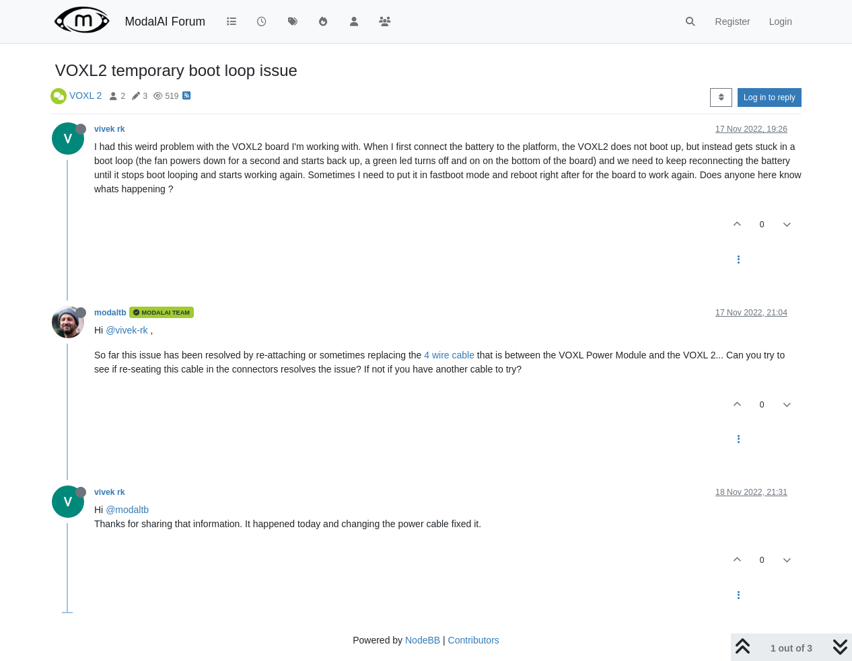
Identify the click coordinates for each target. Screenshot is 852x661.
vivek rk (109, 129)
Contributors (473, 640)
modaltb (110, 312)
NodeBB (422, 640)
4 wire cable (449, 355)
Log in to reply (769, 97)
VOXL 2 (85, 95)
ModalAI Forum (165, 21)
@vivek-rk (126, 330)
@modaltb (127, 509)
